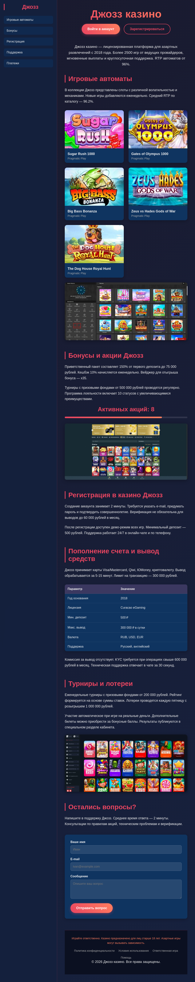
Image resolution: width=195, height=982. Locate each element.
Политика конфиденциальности (94, 950)
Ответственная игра (165, 950)
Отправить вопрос (91, 908)
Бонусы (12, 30)
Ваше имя (77, 842)
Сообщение (79, 876)
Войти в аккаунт (100, 29)
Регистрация (16, 41)
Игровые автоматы (20, 19)
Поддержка (14, 52)
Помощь (126, 957)
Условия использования (133, 950)
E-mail (75, 859)
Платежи (13, 63)
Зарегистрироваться (147, 29)
